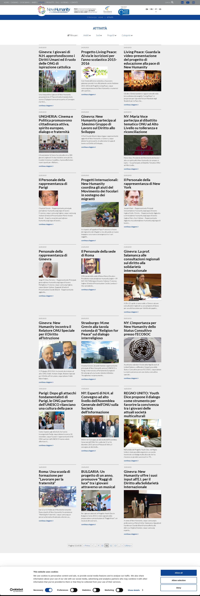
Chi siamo (14, 2)
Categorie (127, 35)
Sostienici (64, 2)
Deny (178, 589)
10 (102, 545)
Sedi (99, 35)
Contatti (74, 2)
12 (111, 545)
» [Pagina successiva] (122, 545)
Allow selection (179, 581)
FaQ (57, 2)
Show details (134, 591)
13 (115, 545)
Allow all (179, 573)
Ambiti (34, 2)
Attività (41, 2)
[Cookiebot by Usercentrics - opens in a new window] (16, 591)
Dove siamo (25, 2)
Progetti (50, 2)
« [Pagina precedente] (92, 545)
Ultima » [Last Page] (128, 545)
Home (6, 2)
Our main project (123, 10)
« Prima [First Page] (86, 545)
